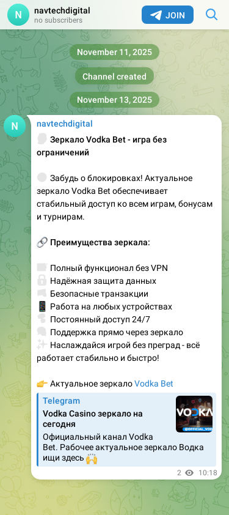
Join (167, 15)
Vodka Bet (153, 383)
